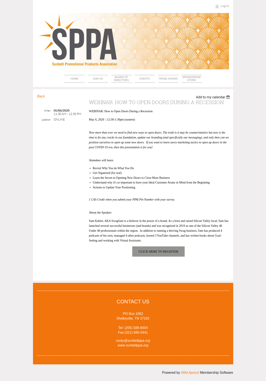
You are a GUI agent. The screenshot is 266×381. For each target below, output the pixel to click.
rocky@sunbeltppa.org (133, 340)
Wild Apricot (190, 372)
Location (46, 119)
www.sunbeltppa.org (133, 345)
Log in (225, 6)
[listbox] (213, 97)
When (47, 110)
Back (41, 96)
